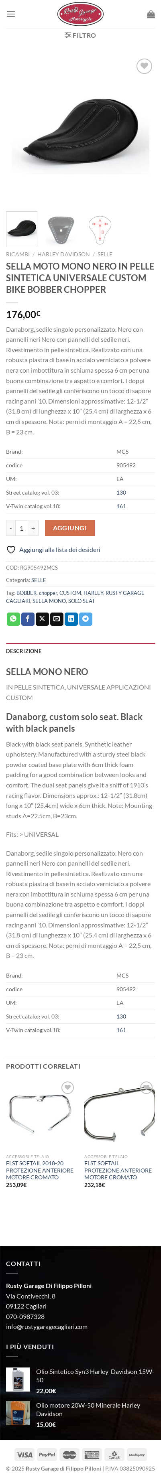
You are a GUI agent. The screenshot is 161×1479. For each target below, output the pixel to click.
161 (121, 506)
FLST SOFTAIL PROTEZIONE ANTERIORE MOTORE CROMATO (118, 1170)
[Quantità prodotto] (21, 528)
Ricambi (18, 254)
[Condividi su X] (42, 619)
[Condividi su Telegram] (85, 619)
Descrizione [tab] (23, 651)
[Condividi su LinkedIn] (71, 619)
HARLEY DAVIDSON (63, 254)
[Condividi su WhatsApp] (13, 619)
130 (121, 492)
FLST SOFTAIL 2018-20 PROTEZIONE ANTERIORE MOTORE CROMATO (39, 1170)
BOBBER (26, 593)
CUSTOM (70, 593)
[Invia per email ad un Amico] (56, 619)
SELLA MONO (49, 601)
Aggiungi (70, 528)
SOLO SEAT (81, 601)
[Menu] (11, 14)
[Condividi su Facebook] (28, 619)
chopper (48, 593)
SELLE (105, 254)
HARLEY (93, 593)
